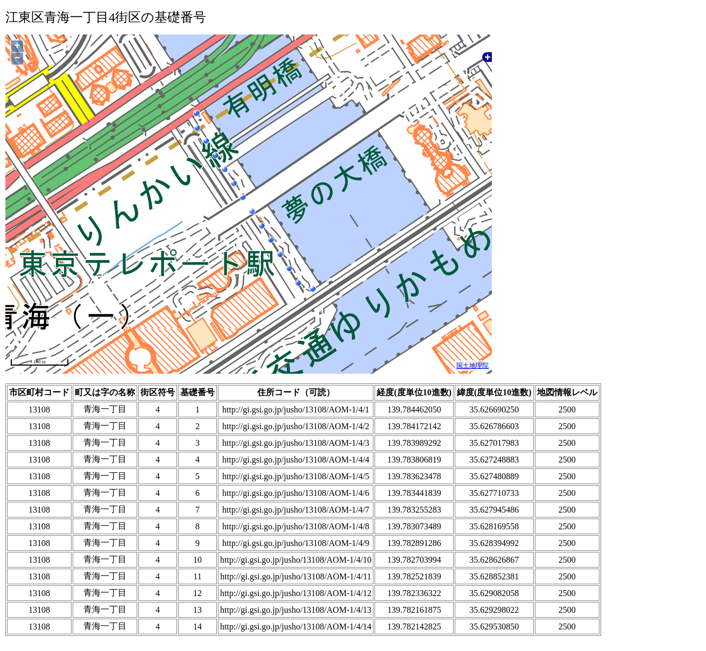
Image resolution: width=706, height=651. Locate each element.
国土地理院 (472, 365)
